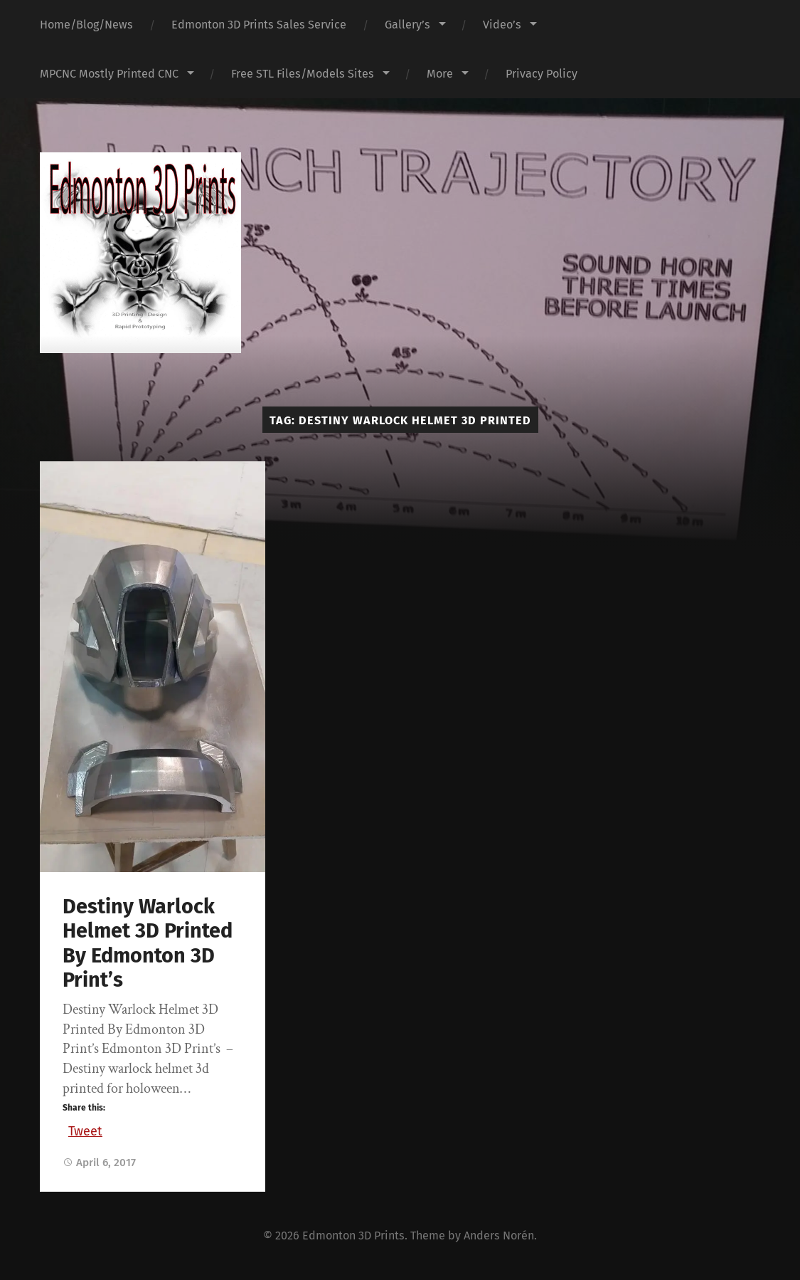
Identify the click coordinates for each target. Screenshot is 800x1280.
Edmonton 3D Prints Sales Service (258, 24)
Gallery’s (407, 24)
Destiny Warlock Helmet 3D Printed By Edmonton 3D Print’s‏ (148, 943)
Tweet (85, 1129)
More (440, 73)
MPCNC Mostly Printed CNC (109, 73)
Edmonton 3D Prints (353, 1235)
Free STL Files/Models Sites (302, 73)
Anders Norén (499, 1235)
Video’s (502, 24)
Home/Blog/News (86, 24)
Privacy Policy (541, 73)
